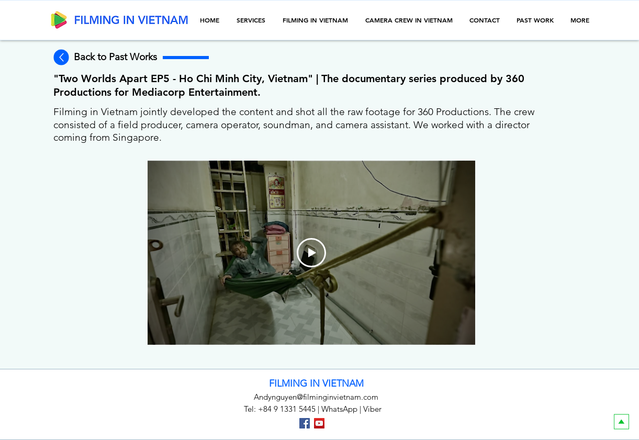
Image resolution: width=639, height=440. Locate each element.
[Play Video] (311, 252)
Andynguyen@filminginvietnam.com (316, 397)
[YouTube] (319, 423)
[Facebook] (304, 423)
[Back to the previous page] (61, 57)
